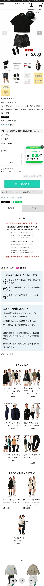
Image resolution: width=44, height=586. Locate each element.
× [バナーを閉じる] (42, 147)
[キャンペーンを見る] (34, 154)
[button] (39, 33)
